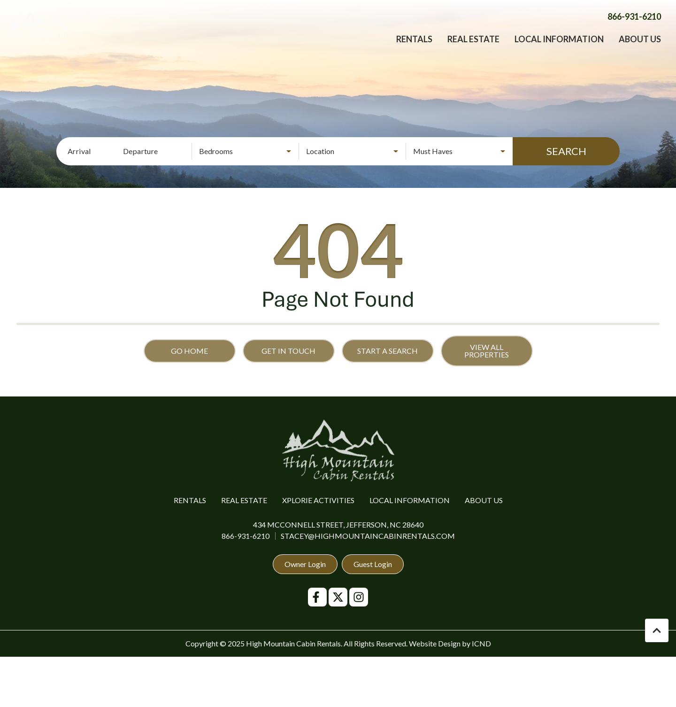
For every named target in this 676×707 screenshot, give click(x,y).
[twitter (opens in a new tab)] (338, 597)
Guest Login (372, 563)
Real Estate (473, 49)
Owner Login (305, 563)
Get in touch (288, 350)
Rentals (414, 49)
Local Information (559, 49)
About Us (640, 49)
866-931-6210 (245, 535)
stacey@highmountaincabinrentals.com (368, 535)
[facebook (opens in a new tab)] (317, 597)
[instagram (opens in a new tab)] (358, 597)
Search (566, 151)
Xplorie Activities (318, 500)
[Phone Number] (634, 27)
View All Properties (486, 350)
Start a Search (387, 350)
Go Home (189, 350)
